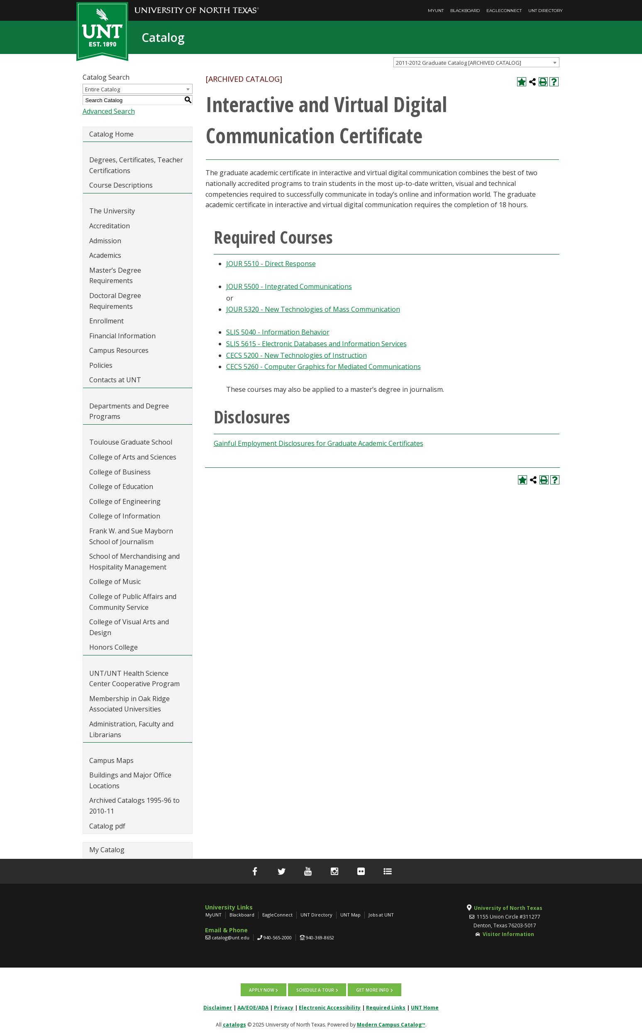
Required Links (385, 1007)
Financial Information (122, 335)
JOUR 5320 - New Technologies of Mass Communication (313, 309)
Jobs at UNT (381, 915)
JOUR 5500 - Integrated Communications (289, 286)
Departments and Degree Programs (129, 411)
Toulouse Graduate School (130, 442)
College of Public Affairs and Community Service (132, 602)
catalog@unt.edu (230, 937)
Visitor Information (508, 934)
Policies (100, 365)
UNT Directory (545, 10)
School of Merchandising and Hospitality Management (134, 562)
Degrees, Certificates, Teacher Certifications (136, 165)
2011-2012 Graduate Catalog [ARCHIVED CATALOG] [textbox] (458, 62)
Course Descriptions (121, 185)
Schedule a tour (315, 989)
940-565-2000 (278, 937)
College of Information (124, 516)
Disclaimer (217, 1007)
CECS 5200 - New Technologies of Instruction (296, 355)
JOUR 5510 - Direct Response (271, 263)
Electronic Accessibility (330, 1007)
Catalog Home (111, 134)
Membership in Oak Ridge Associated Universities (129, 704)
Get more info (372, 989)
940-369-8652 (320, 937)
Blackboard (465, 10)
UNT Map (350, 915)
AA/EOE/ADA (253, 1007)
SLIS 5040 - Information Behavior (278, 332)
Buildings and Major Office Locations (130, 780)
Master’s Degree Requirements (115, 276)
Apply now (262, 989)
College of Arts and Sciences (132, 457)
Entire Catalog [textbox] (102, 89)
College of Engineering (125, 501)
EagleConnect (504, 10)
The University (112, 210)
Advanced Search (109, 111)
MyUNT (436, 10)
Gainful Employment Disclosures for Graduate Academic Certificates (318, 443)
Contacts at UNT (115, 379)
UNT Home (425, 1007)
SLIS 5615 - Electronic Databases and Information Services (316, 343)
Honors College (113, 647)
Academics (105, 255)
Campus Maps (111, 760)
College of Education (121, 486)
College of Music (115, 581)
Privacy (283, 1007)
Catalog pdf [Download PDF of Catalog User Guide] (107, 826)
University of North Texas (508, 908)
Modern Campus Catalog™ (391, 1024)
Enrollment (106, 320)
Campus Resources (119, 350)
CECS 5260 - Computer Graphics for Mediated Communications (323, 366)
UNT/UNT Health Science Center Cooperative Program (134, 679)
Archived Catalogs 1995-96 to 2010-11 (134, 806)
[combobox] (476, 62)
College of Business (120, 472)
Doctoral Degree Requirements (115, 301)
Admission (105, 240)
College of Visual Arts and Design (129, 627)
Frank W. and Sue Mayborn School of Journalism (131, 536)
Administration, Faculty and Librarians (131, 729)
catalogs (234, 1024)
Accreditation (109, 225)
